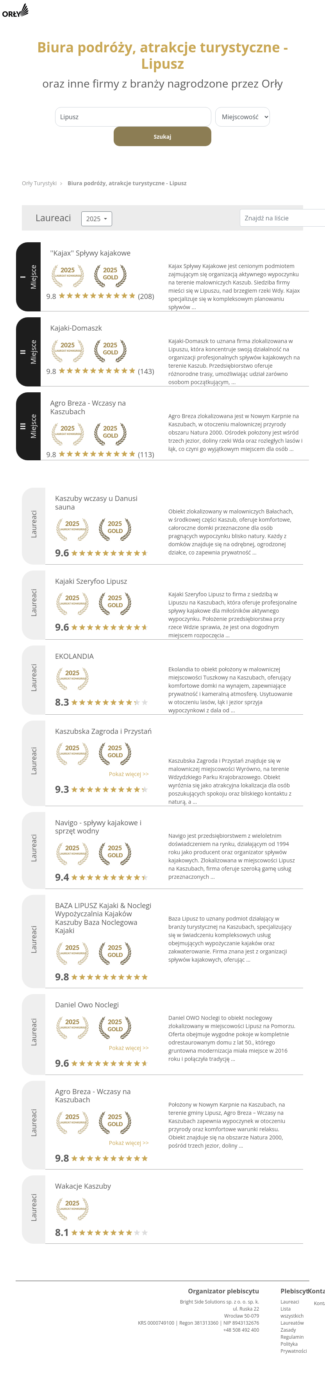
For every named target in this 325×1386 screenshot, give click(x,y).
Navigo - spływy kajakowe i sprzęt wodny (98, 827)
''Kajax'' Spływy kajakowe (90, 253)
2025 (94, 219)
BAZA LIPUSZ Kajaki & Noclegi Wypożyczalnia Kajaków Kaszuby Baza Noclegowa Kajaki (103, 918)
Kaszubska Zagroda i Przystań (103, 731)
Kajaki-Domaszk (76, 328)
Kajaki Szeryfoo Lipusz (91, 581)
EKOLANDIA (74, 656)
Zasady (288, 1330)
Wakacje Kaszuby (83, 1186)
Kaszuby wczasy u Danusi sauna (96, 502)
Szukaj (162, 136)
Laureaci (289, 1301)
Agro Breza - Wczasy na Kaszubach (88, 407)
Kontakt (317, 1303)
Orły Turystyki (39, 183)
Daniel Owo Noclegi (87, 1004)
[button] (100, 774)
